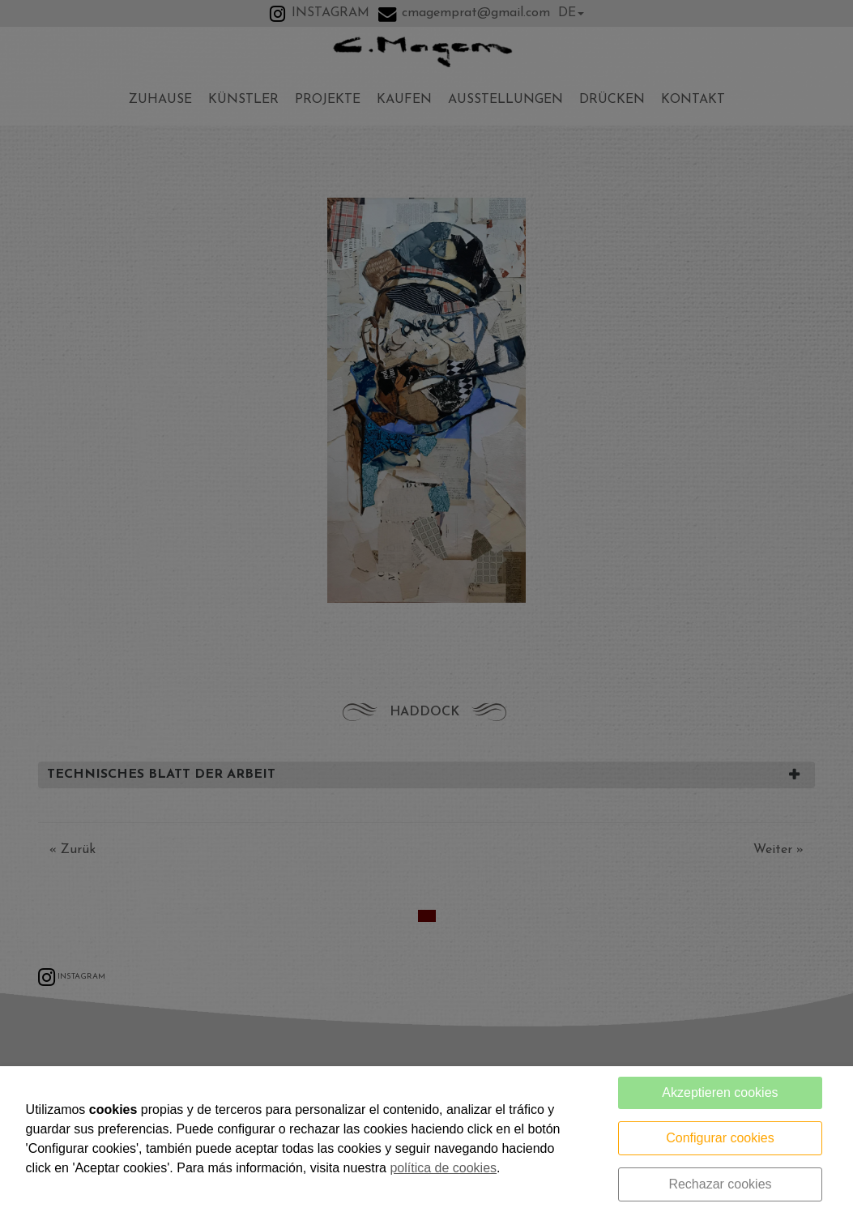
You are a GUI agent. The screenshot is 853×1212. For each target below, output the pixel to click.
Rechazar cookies (719, 1184)
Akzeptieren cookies (720, 1092)
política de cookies (443, 1168)
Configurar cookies (720, 1138)
